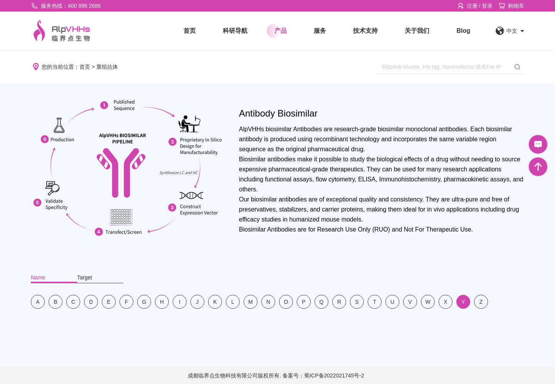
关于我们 (417, 30)
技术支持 (365, 30)
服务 (320, 30)
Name (38, 277)
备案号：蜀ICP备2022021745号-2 (323, 375)
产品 (280, 30)
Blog (463, 30)
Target (84, 277)
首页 (189, 30)
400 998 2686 (84, 6)
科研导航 (235, 30)
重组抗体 (107, 67)
